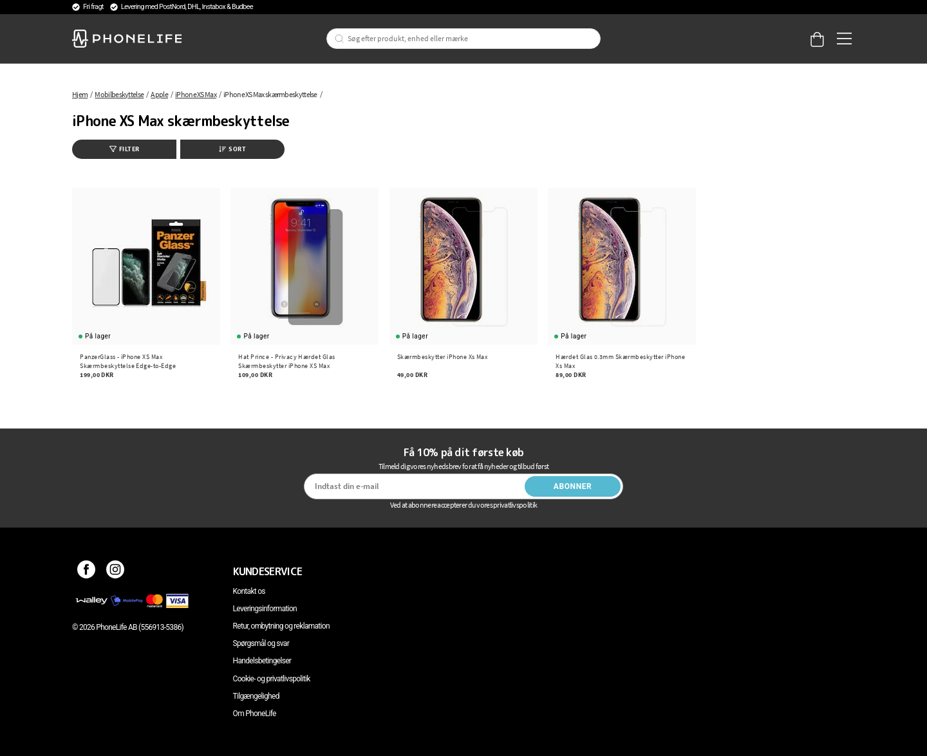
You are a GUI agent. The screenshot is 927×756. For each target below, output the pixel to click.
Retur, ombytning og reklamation (281, 626)
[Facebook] (86, 571)
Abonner (573, 486)
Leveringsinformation (265, 608)
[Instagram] (115, 571)
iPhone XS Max (195, 94)
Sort (232, 149)
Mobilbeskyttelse (119, 94)
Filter (124, 149)
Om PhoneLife (254, 713)
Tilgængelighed (256, 696)
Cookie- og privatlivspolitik (271, 678)
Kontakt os (249, 591)
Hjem (80, 94)
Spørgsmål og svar (261, 643)
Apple (159, 94)
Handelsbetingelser (262, 660)
